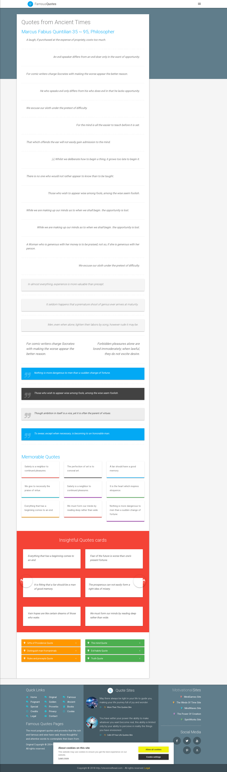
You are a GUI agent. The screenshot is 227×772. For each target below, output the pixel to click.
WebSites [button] (134, 3)
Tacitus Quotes (38, 466)
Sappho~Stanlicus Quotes (44, 429)
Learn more (63, 758)
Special (32, 706)
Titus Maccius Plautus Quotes (46, 509)
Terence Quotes (38, 473)
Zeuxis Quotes (38, 531)
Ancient (69, 701)
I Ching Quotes (38, 255)
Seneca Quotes (38, 437)
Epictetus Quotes (39, 175)
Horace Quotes (38, 248)
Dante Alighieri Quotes (41, 139)
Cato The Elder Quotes (42, 110)
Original (50, 697)
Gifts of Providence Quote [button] (90, 643)
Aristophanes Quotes (41, 81)
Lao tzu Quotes (38, 299)
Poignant (33, 701)
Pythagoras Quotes (40, 415)
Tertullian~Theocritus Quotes (45, 480)
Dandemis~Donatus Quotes (44, 132)
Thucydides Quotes (40, 495)
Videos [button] (153, 3)
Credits (32, 711)
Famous (69, 697)
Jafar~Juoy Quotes (40, 270)
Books (68, 706)
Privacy (50, 711)
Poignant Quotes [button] (39, 37)
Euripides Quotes (39, 190)
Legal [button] (185, 3)
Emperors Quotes (39, 161)
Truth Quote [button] (147, 658)
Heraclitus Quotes (39, 219)
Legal (31, 716)
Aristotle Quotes (39, 88)
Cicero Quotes (38, 124)
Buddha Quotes (38, 95)
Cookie (69, 711)
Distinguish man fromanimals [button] (92, 650)
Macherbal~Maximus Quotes (45, 313)
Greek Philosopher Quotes (44, 204)
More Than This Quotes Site (119, 707)
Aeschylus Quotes (40, 59)
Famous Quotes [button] (38, 30)
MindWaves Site (193, 708)
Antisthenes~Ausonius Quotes (46, 74)
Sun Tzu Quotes (38, 459)
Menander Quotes (39, 328)
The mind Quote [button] (149, 643)
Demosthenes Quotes (41, 146)
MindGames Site (192, 696)
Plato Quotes (37, 371)
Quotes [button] (116, 3)
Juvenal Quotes (38, 284)
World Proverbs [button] (38, 546)
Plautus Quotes (38, 379)
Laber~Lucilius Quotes (42, 291)
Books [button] (170, 3)
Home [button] (99, 3)
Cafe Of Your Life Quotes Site (120, 735)
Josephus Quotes (39, 277)
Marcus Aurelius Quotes (43, 321)
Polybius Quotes (38, 393)
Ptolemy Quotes (38, 400)
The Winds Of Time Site (189, 702)
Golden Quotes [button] (38, 45)
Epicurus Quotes (39, 183)
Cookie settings (153, 757)
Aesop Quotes (38, 66)
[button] (47, 52)
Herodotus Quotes (40, 226)
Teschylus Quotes (39, 488)
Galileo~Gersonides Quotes (44, 197)
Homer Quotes (38, 241)
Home (31, 697)
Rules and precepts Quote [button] (90, 658)
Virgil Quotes (37, 524)
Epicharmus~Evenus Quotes (45, 168)
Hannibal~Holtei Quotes (42, 212)
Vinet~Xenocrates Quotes (44, 517)
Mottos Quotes (38, 335)
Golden (50, 701)
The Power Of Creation (189, 713)
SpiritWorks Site (193, 719)
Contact (50, 716)
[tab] (47, 30)
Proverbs (51, 706)
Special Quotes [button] (38, 538)
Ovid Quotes (36, 350)
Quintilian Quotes (39, 422)
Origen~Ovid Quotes (40, 342)
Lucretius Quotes (39, 306)
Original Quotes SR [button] (40, 553)
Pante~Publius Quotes (42, 357)
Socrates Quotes (39, 444)
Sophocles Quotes (40, 451)
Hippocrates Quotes (40, 233)
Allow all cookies (153, 749)
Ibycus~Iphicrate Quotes (43, 262)
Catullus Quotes (38, 117)
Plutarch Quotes (38, 386)
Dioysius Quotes (38, 154)
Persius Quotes (38, 364)
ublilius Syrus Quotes (41, 408)
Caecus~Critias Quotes (42, 103)
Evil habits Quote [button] (150, 650)
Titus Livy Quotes (39, 502)
